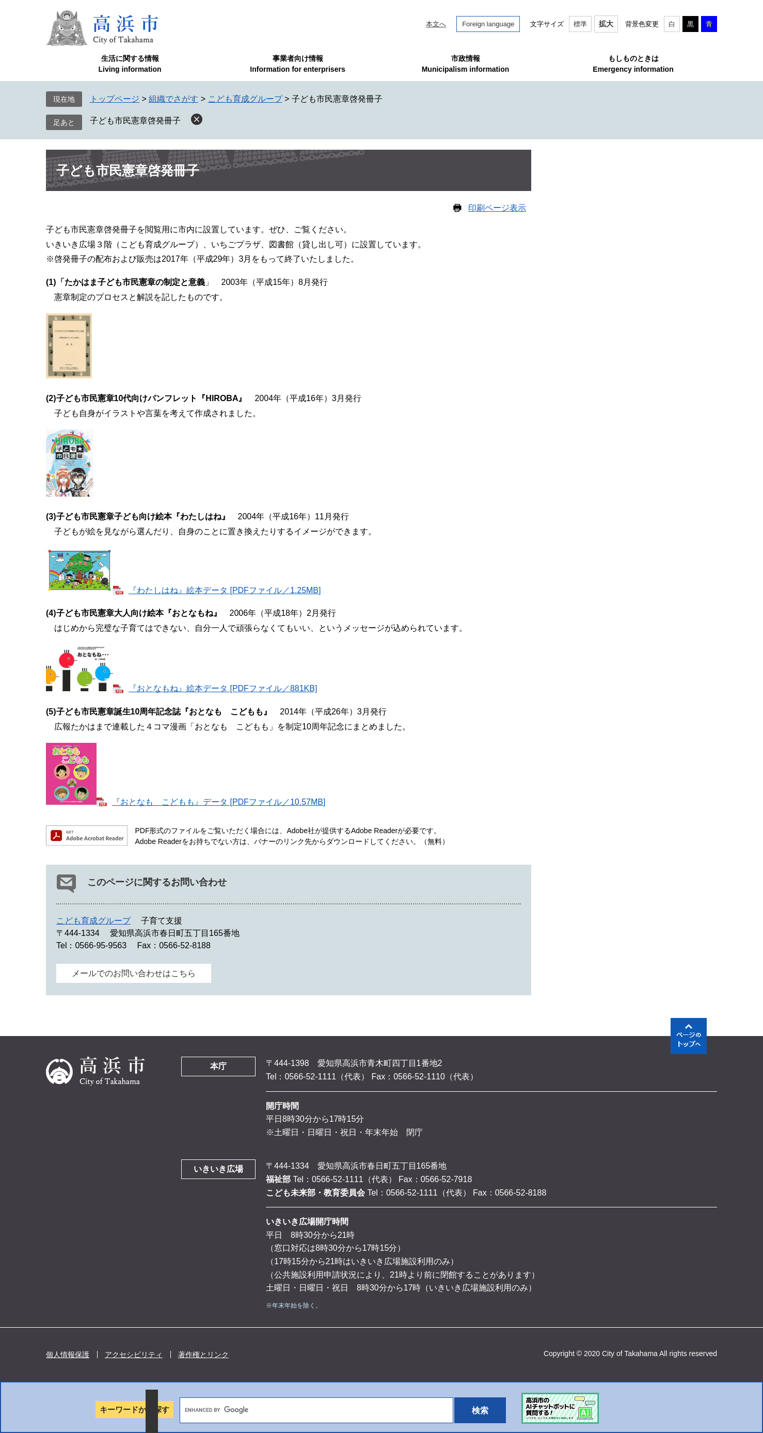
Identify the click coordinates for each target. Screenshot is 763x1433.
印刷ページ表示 (497, 207)
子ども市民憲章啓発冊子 (135, 120)
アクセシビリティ (134, 1354)
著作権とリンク (203, 1354)
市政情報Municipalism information (466, 63)
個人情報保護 (67, 1354)
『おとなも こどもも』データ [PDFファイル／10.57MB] (218, 802)
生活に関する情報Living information (129, 63)
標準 (580, 24)
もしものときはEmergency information (633, 63)
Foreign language (488, 24)
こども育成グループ (245, 98)
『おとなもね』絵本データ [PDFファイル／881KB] (223, 688)
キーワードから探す (134, 1409)
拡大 (606, 24)
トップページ (114, 98)
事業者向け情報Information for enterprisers (297, 63)
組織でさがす (173, 98)
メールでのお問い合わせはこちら (134, 973)
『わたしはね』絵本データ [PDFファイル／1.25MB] (225, 590)
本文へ (436, 24)
